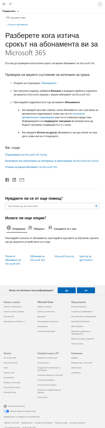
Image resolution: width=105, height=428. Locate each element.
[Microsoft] (52, 2)
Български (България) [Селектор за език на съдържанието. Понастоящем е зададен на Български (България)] (16, 406)
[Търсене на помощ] (10, 4)
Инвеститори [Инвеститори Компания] (76, 367)
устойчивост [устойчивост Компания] (76, 372)
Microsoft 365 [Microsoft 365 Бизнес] (9, 377)
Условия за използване (44, 423)
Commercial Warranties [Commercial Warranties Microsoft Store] (46, 331)
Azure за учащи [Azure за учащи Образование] (77, 343)
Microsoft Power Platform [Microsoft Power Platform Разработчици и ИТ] (46, 385)
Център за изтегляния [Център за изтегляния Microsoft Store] (46, 311)
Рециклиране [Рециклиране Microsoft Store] (42, 326)
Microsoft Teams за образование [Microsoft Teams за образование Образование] (83, 316)
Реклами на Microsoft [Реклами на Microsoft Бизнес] (12, 382)
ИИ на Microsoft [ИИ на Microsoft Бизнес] (10, 358)
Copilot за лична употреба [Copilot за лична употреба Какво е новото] (14, 311)
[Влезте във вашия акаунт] (100, 4)
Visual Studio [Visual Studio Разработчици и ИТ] (42, 397)
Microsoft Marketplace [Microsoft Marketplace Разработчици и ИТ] (45, 380)
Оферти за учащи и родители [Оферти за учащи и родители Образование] (82, 338)
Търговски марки (61, 423)
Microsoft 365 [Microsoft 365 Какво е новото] (9, 316)
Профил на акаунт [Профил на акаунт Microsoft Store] (44, 306)
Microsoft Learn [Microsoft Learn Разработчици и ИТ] (43, 363)
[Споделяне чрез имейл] (20, 179)
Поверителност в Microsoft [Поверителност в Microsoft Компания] (81, 363)
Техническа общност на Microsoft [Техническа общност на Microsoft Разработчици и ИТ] (50, 375)
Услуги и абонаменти (17, 24)
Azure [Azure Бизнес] (6, 367)
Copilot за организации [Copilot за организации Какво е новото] (13, 306)
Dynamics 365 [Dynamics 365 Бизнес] (9, 372)
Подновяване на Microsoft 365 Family (26, 154)
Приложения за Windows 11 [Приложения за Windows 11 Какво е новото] (14, 321)
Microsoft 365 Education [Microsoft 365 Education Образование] (80, 321)
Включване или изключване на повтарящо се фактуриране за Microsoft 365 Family (52, 160)
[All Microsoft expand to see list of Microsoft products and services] (4, 4)
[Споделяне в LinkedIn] (13, 179)
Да (66, 290)
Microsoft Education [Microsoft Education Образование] (78, 306)
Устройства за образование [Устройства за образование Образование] (82, 311)
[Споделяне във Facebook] (7, 179)
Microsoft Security (64, 256)
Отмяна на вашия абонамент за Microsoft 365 (31, 167)
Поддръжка (9, 10)
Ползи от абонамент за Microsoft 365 (13, 260)
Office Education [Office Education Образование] (77, 326)
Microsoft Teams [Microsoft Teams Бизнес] (10, 392)
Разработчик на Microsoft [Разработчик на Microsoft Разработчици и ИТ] (47, 358)
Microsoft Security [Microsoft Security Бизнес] (10, 363)
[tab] (16, 228)
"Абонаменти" (49, 83)
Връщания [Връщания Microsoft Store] (41, 316)
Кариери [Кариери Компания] (74, 358)
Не (85, 290)
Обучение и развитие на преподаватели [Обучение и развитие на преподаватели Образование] (80, 332)
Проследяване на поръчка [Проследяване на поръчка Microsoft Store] (47, 321)
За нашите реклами (77, 423)
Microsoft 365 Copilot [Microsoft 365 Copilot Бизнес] (12, 387)
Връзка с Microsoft (12, 423)
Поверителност (27, 423)
